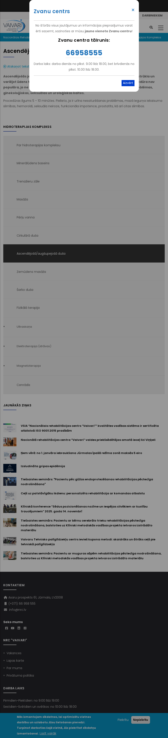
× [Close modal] (133, 10)
